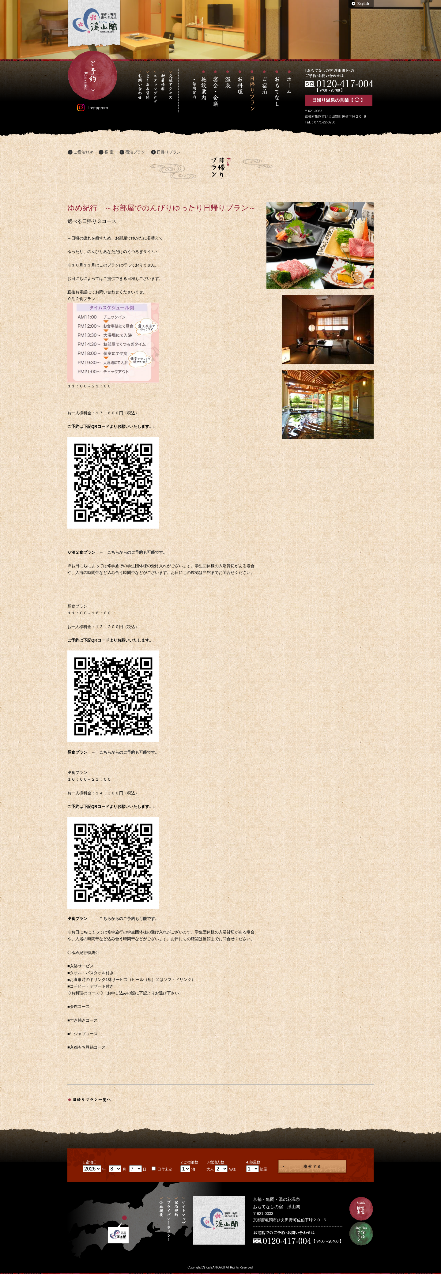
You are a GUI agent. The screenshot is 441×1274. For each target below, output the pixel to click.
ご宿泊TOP (83, 152)
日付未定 (164, 1169)
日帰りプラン (169, 152)
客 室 (108, 152)
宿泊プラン (135, 152)
